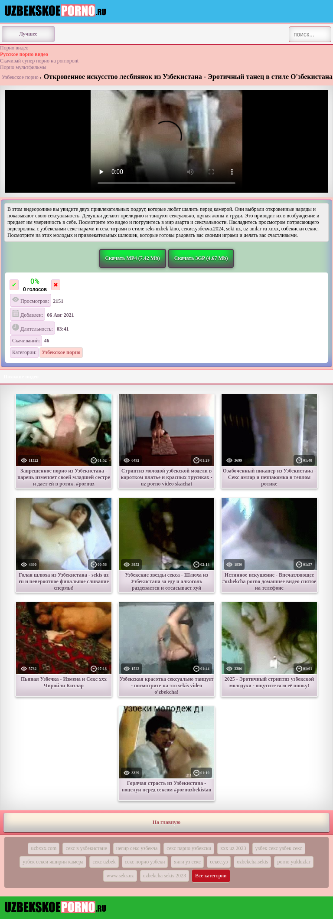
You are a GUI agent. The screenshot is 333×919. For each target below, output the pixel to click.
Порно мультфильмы (23, 67)
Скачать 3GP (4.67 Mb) (201, 258)
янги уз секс (187, 862)
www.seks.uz (120, 876)
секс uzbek (103, 862)
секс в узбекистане (86, 848)
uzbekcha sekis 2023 (164, 876)
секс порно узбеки (145, 862)
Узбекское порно (20, 77)
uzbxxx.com (43, 848)
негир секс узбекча (136, 848)
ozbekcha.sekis (252, 862)
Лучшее (28, 34)
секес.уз (219, 862)
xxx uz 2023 (233, 848)
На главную (166, 822)
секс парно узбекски (188, 848)
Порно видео (14, 48)
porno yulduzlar (293, 862)
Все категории (211, 876)
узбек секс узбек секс (278, 848)
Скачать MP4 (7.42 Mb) (132, 258)
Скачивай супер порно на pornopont (39, 61)
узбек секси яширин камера (53, 862)
